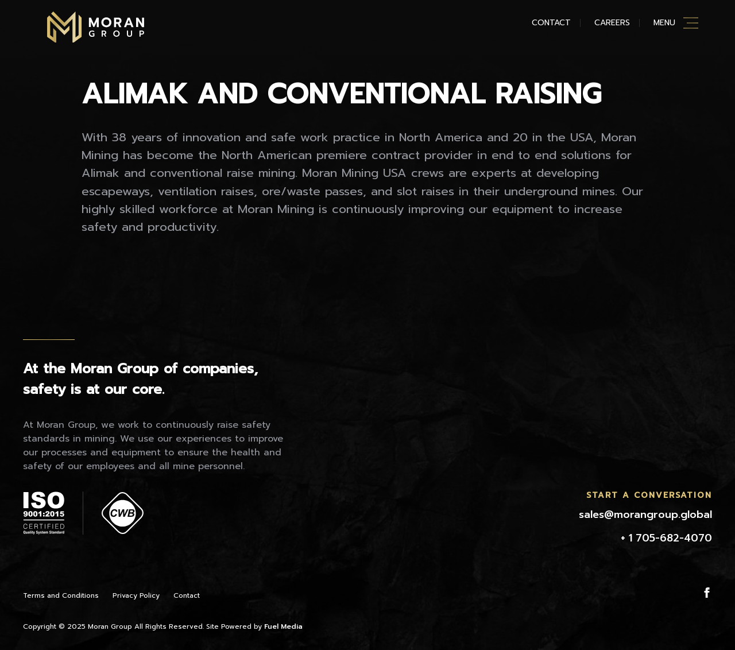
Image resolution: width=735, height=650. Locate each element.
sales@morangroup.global (645, 514)
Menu (664, 23)
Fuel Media (283, 626)
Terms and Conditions (61, 595)
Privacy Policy (136, 595)
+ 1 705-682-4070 (666, 538)
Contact (551, 23)
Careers (612, 23)
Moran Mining (95, 26)
